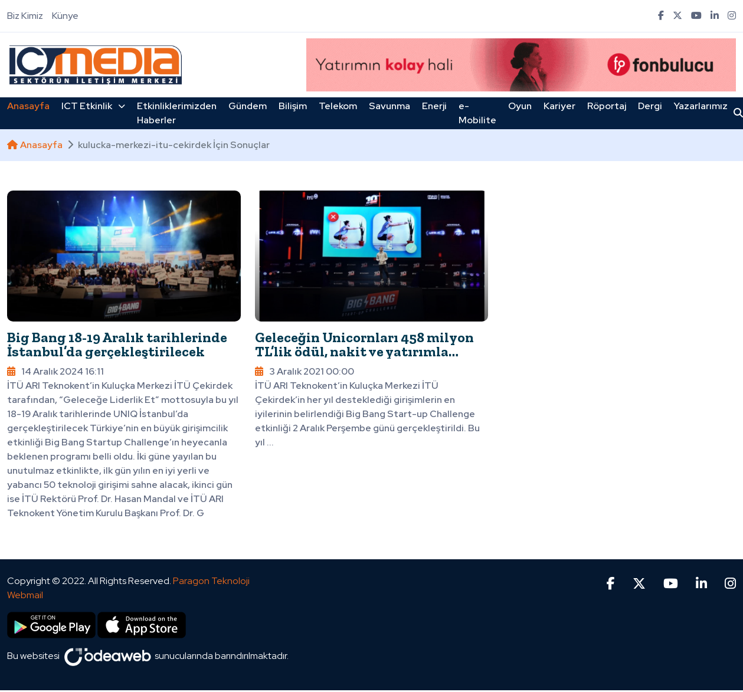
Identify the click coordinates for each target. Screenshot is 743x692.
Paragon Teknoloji (211, 581)
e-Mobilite (477, 113)
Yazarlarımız (701, 106)
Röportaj (606, 106)
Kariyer (559, 106)
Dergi (650, 106)
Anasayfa (28, 106)
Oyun (520, 106)
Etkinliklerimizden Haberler (177, 113)
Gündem (247, 106)
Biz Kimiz (25, 15)
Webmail (25, 595)
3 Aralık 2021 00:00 (304, 371)
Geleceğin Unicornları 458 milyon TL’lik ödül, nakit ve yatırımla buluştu (364, 351)
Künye (65, 15)
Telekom (338, 106)
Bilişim (293, 106)
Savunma (389, 106)
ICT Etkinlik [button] (93, 106)
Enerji (434, 106)
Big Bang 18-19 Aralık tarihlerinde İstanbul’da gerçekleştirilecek (117, 344)
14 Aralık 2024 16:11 (55, 371)
